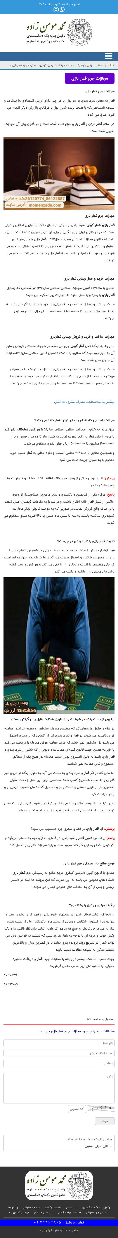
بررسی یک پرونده (19, 1212)
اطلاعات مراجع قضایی (69, 1212)
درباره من (71, 1207)
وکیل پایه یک (84, 65)
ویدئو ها (13, 1207)
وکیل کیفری (45, 65)
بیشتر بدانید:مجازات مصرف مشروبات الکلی (84, 402)
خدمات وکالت (64, 65)
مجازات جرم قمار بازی (23, 65)
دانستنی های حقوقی (97, 1212)
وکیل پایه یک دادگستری (96, 1207)
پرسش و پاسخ (42, 1212)
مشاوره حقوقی (31, 1207)
